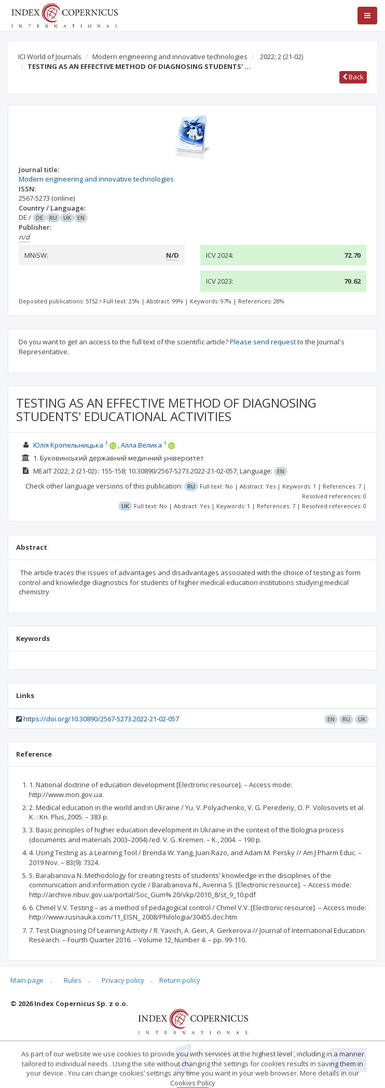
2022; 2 (281, 56)
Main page (27, 980)
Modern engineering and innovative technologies (170, 56)
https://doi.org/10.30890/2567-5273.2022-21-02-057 (101, 718)
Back (353, 76)
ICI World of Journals (49, 56)
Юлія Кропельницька (68, 445)
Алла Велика (141, 445)
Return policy (179, 980)
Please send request (263, 341)
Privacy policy (123, 980)
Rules (72, 980)
